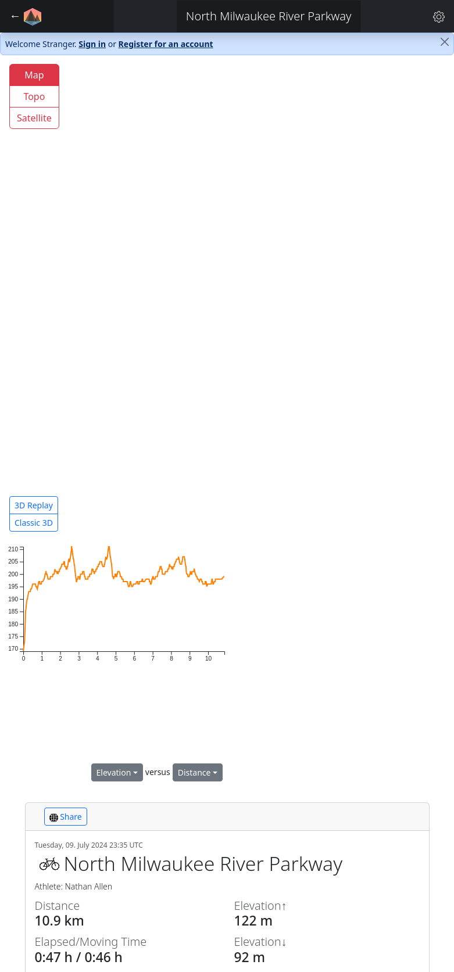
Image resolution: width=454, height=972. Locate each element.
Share (65, 816)
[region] (227, 298)
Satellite (34, 118)
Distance (194, 772)
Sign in (92, 43)
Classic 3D (34, 522)
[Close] (444, 42)
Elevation (113, 772)
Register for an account (166, 43)
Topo (34, 96)
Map (34, 75)
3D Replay (34, 505)
